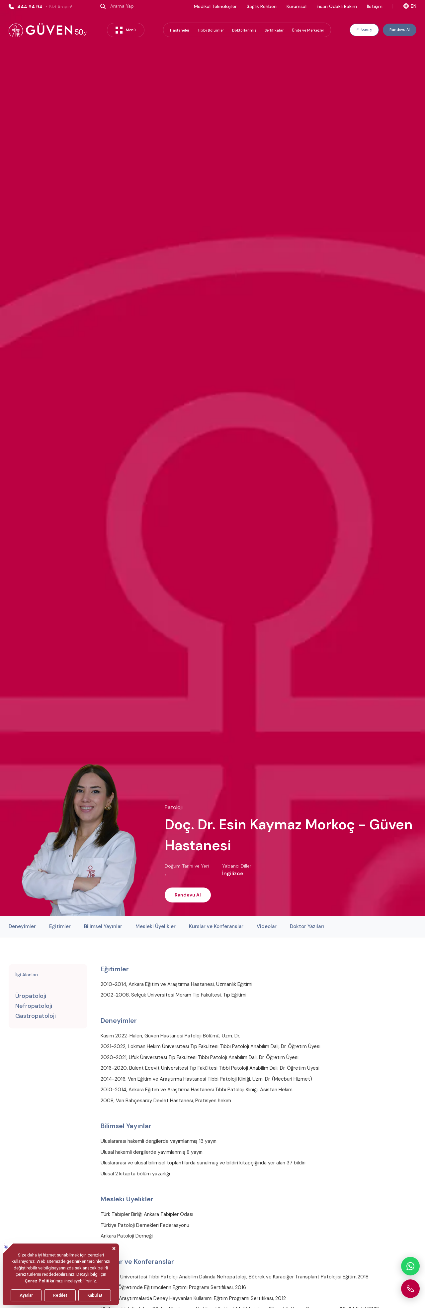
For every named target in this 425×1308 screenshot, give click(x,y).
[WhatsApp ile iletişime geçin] (410, 1266)
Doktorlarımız (244, 30)
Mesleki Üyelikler (155, 926)
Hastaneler (179, 30)
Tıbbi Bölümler (211, 30)
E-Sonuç (364, 30)
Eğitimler (60, 926)
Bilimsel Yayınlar (103, 926)
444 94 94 (40, 7)
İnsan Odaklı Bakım (336, 6)
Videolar (267, 926)
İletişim (374, 6)
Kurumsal (296, 6)
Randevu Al (399, 29)
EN (409, 6)
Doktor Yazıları (307, 926)
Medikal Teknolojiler (215, 6)
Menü (126, 30)
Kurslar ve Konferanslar (216, 926)
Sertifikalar (274, 30)
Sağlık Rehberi (262, 6)
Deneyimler (22, 926)
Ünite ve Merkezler (308, 30)
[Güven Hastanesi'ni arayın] (410, 1288)
